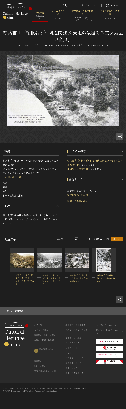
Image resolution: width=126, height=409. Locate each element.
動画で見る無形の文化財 (45, 371)
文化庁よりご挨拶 (73, 338)
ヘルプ (68, 353)
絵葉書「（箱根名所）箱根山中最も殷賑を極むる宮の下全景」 (51, 280)
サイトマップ (71, 367)
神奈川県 (16, 177)
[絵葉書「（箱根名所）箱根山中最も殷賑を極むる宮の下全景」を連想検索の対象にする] (39, 276)
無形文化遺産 (40, 366)
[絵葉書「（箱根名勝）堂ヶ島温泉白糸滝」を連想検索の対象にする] (93, 276)
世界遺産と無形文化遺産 (82, 16)
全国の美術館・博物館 (110, 16)
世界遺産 (38, 361)
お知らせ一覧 (71, 348)
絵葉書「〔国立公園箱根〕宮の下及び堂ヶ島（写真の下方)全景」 (24, 279)
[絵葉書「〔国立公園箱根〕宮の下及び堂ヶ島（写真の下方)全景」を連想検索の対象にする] (12, 275)
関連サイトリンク (73, 362)
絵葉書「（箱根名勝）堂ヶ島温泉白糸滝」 (106, 278)
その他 (6, 177)
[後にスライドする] (120, 268)
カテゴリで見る (58, 16)
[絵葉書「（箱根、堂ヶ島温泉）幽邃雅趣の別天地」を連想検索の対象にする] (66, 276)
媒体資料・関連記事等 (75, 325)
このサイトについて (87, 5)
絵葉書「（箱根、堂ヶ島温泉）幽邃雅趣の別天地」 (79, 278)
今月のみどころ (72, 343)
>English (113, 5)
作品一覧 (40, 15)
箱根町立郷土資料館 (77, 168)
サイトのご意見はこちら (76, 372)
